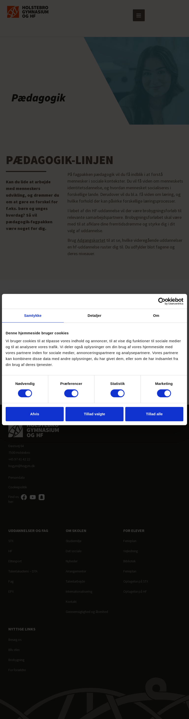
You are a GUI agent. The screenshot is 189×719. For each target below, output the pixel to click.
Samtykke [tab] (33, 315)
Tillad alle (154, 414)
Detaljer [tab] (94, 315)
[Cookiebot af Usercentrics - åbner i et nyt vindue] (161, 301)
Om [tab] (156, 315)
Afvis (34, 414)
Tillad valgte (94, 414)
